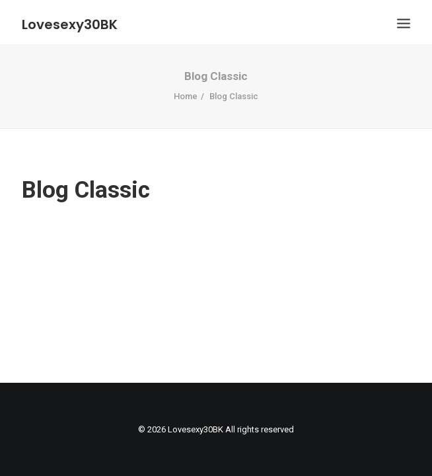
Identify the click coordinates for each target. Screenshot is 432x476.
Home (186, 96)
